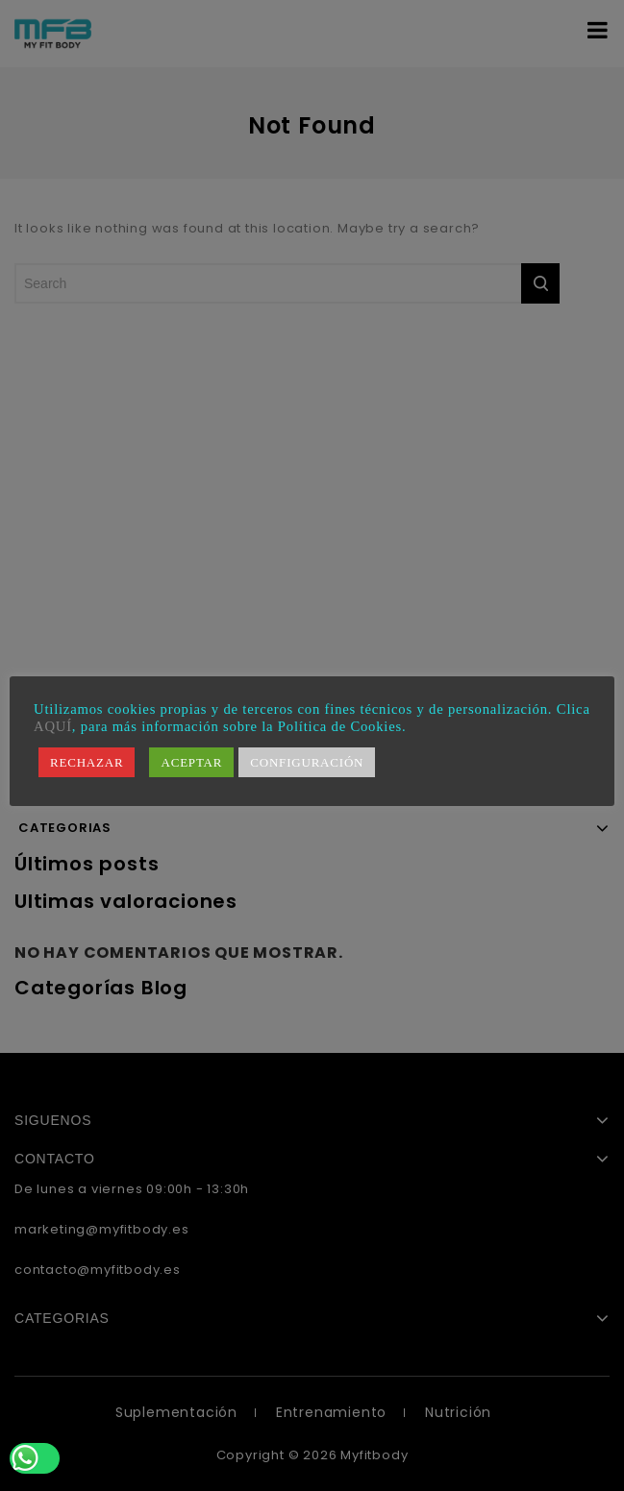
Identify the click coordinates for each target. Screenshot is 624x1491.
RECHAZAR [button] (86, 762)
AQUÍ (53, 726)
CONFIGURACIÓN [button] (306, 762)
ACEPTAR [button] (191, 762)
